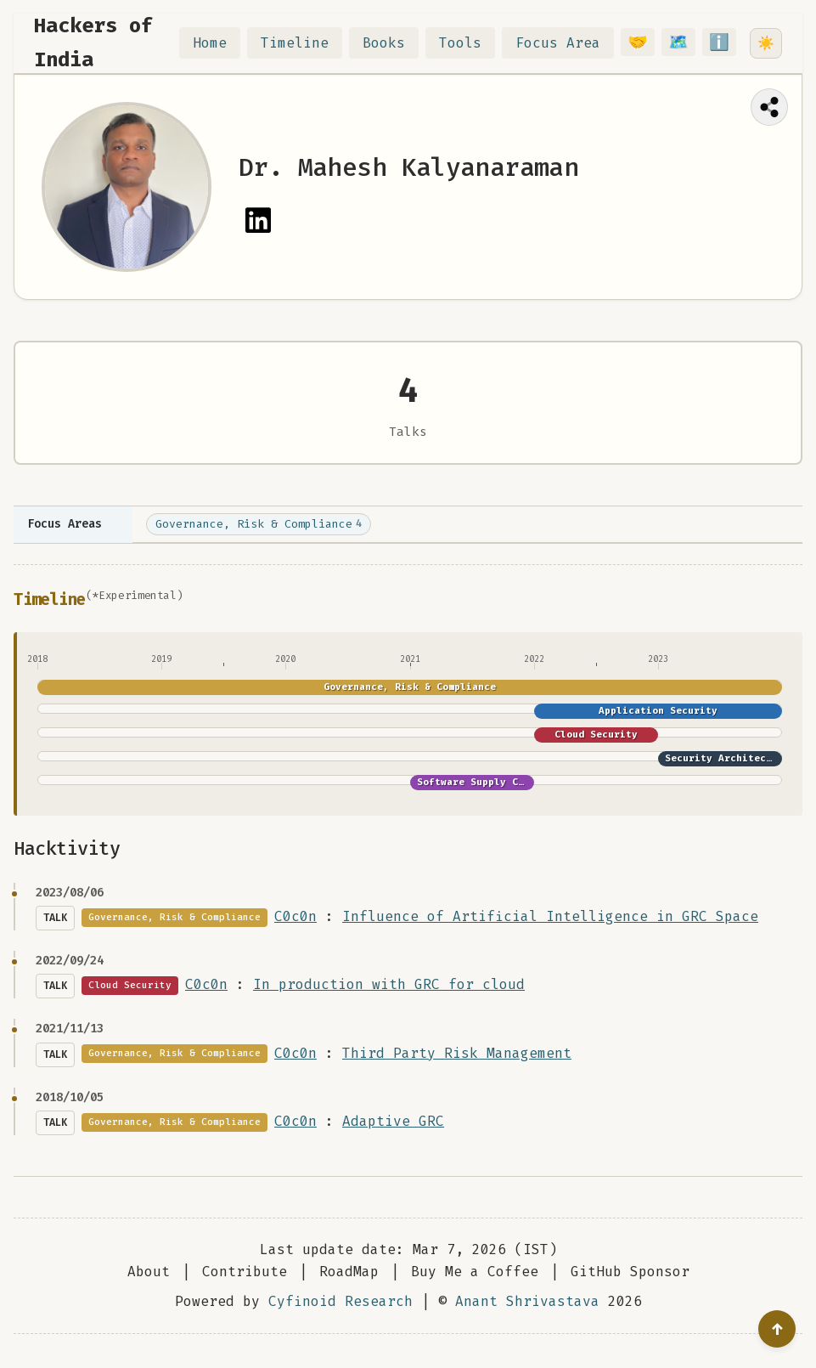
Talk (55, 917)
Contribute (244, 1271)
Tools (470, 43)
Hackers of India (93, 42)
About (148, 1271)
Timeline (305, 43)
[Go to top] (777, 1329)
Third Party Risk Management (456, 1053)
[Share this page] (769, 107)
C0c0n (295, 916)
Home (220, 43)
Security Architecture (727, 758)
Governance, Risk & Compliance (258, 524)
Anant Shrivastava (527, 1301)
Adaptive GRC (393, 1121)
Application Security (658, 710)
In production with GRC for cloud (389, 984)
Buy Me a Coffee (474, 1271)
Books (394, 43)
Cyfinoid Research (340, 1301)
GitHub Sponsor (630, 1271)
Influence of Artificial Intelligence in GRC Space (550, 916)
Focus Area (568, 43)
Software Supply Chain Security (506, 782)
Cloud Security (596, 734)
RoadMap (349, 1271)
